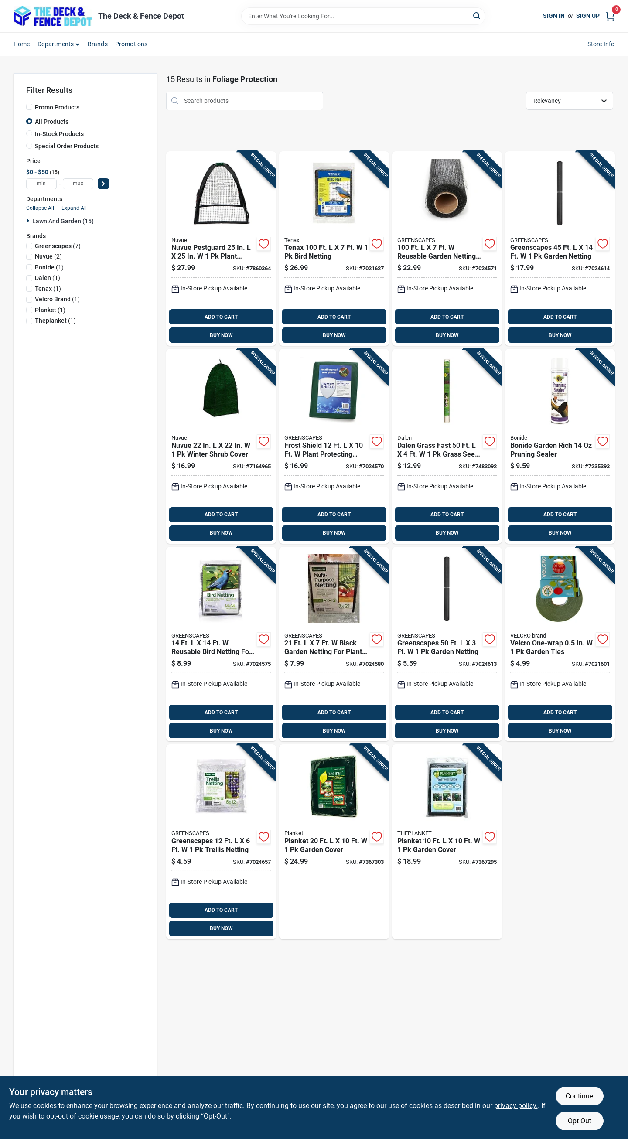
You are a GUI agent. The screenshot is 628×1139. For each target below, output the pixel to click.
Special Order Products (67, 146)
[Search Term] (363, 16)
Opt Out (579, 1121)
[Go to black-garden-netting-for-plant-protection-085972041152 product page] (334, 644)
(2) (48, 256)
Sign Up (588, 15)
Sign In (554, 15)
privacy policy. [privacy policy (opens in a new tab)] (516, 1105)
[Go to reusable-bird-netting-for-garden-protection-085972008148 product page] (221, 644)
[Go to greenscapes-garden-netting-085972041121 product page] (560, 248)
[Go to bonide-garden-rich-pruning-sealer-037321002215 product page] (560, 446)
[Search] (477, 15)
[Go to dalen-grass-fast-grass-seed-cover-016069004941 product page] (447, 446)
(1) (49, 267)
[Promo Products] (29, 107)
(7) (58, 245)
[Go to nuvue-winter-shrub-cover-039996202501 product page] (221, 446)
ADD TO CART (221, 317)
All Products (51, 121)
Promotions (131, 44)
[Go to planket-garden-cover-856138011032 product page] (334, 841)
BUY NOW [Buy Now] (221, 335)
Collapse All (40, 208)
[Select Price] (103, 183)
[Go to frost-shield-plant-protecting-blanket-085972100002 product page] (334, 446)
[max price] (78, 183)
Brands (98, 44)
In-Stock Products (59, 134)
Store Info (601, 44)
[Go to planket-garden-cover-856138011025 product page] (447, 841)
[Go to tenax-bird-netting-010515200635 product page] (334, 248)
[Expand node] (29, 220)
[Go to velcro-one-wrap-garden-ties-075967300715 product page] (560, 644)
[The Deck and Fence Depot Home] (53, 16)
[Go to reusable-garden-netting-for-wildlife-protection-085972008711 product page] (447, 248)
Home (22, 44)
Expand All (74, 208)
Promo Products (57, 107)
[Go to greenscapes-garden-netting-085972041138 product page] (447, 644)
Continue (579, 1096)
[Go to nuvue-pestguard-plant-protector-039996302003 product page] (221, 248)
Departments (56, 44)
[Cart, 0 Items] (610, 15)
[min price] (41, 183)
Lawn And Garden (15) (63, 221)
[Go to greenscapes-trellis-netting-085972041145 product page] (221, 841)
